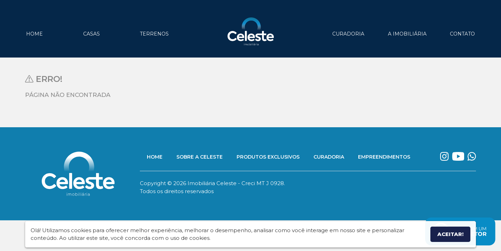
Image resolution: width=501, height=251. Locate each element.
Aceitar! (450, 234)
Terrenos (154, 34)
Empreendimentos (384, 157)
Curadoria (348, 34)
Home (34, 34)
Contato (462, 34)
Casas (91, 34)
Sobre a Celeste (199, 157)
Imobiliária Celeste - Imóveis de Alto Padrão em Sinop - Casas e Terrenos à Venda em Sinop (250, 31)
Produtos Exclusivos (268, 157)
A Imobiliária (407, 34)
